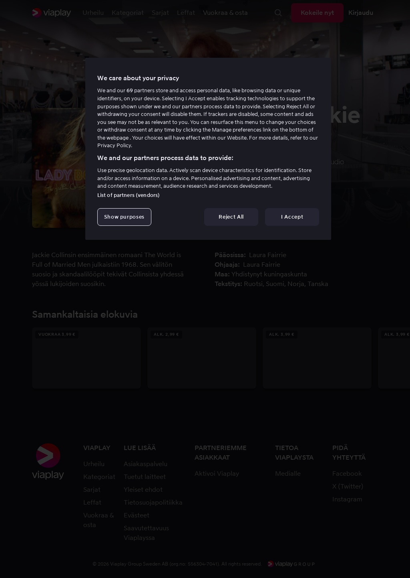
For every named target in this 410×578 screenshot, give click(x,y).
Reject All (231, 217)
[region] (208, 149)
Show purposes (124, 217)
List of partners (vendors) (128, 195)
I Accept (292, 217)
